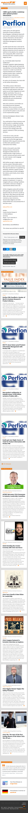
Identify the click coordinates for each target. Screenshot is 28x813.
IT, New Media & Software (19, 17)
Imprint (5, 807)
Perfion (12, 19)
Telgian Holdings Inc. (7, 686)
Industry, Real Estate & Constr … (15, 685)
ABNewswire (5, 592)
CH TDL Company (6, 732)
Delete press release (10, 260)
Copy (22, 237)
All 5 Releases (6, 464)
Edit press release (9, 263)
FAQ (2, 807)
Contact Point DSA (5, 808)
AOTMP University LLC (7, 492)
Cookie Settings (22, 808)
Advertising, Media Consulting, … (15, 731)
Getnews (4, 543)
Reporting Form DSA (14, 808)
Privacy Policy (11, 807)
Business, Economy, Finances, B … (15, 490)
